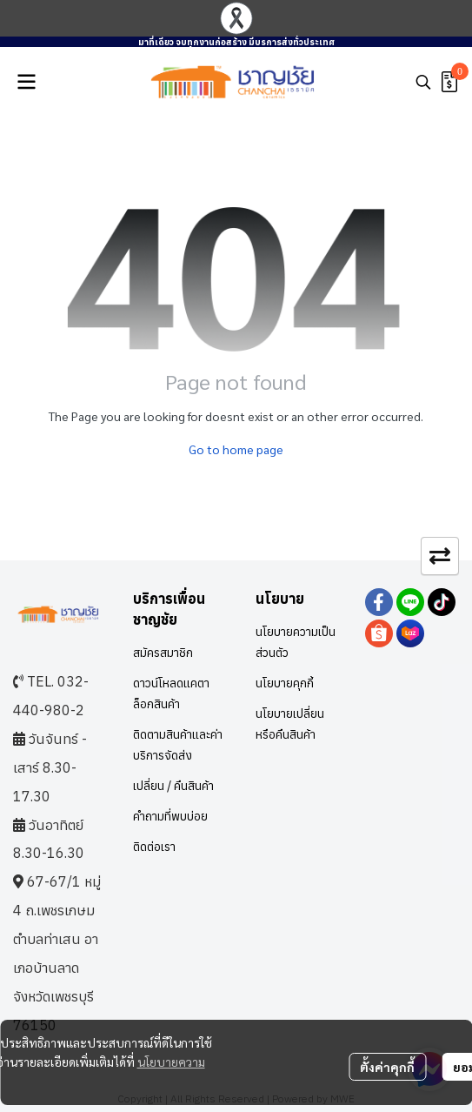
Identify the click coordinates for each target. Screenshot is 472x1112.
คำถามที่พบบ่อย (170, 816)
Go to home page (236, 449)
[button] (423, 82)
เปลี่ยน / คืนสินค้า (173, 786)
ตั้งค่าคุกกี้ (387, 1067)
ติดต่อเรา (154, 846)
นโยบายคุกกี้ (285, 683)
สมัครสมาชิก (163, 652)
